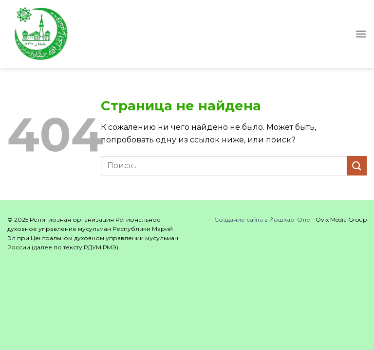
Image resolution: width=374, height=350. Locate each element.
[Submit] (357, 165)
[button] (361, 34)
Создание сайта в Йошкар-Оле (262, 219)
